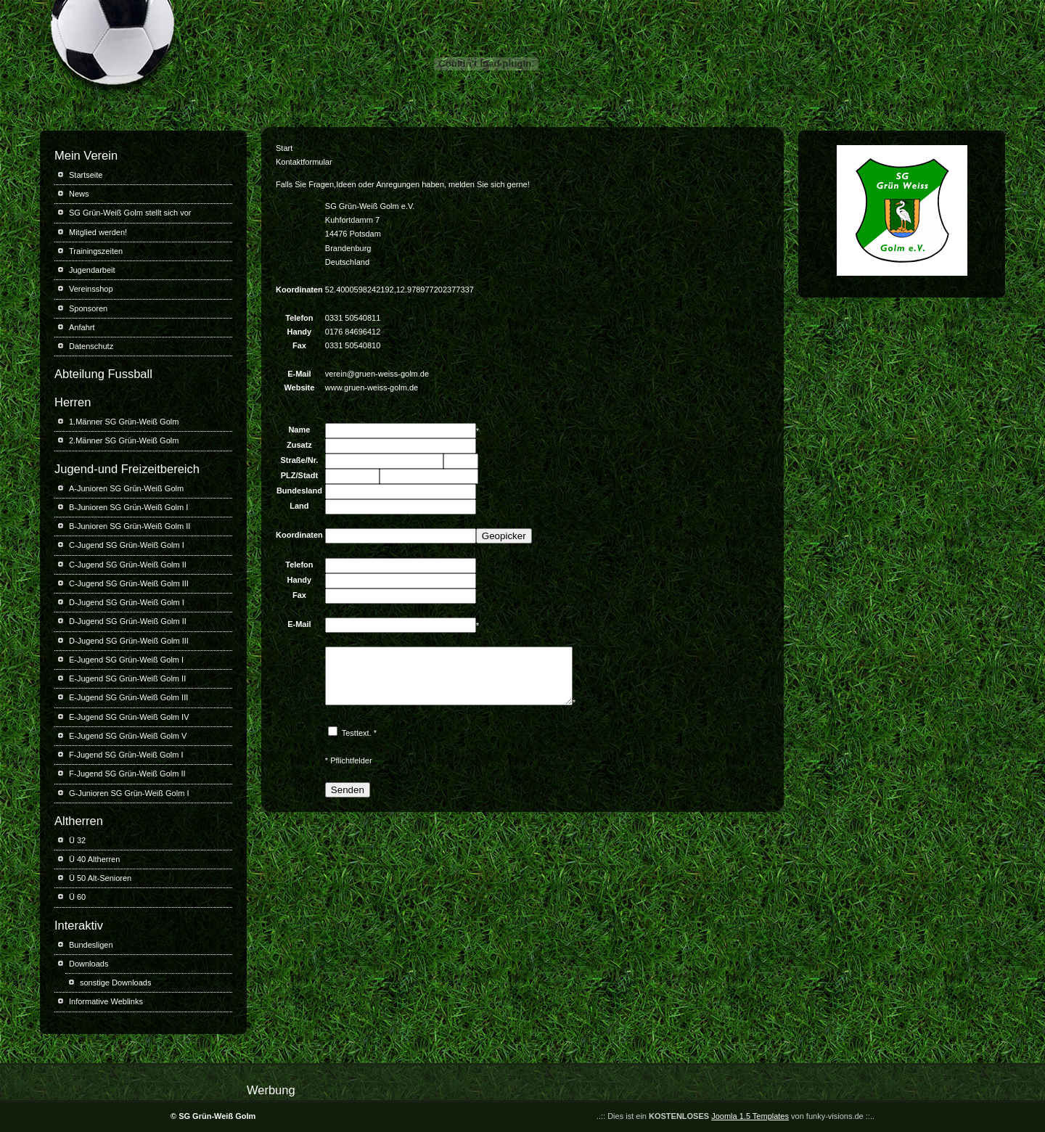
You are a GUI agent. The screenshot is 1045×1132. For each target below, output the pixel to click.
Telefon (299, 564)
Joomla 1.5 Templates (750, 1116)
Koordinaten (299, 534)
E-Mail (299, 624)
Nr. (313, 460)
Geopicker (504, 535)
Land (299, 505)
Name (299, 429)
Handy (299, 579)
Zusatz (299, 444)
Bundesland (299, 490)
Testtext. (357, 743)
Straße (292, 460)
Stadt (308, 475)
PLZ (288, 475)
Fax (299, 595)
